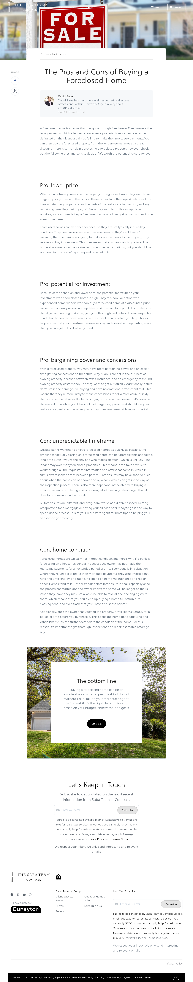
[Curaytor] (26, 912)
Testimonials (88, 7)
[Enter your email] (88, 810)
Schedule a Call (93, 906)
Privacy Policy (173, 963)
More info (156, 977)
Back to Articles (55, 54)
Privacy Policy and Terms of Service (109, 839)
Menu (155, 7)
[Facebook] (12, 894)
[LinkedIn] (18, 894)
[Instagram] (30, 894)
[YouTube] (24, 894)
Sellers (71, 7)
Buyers (58, 7)
